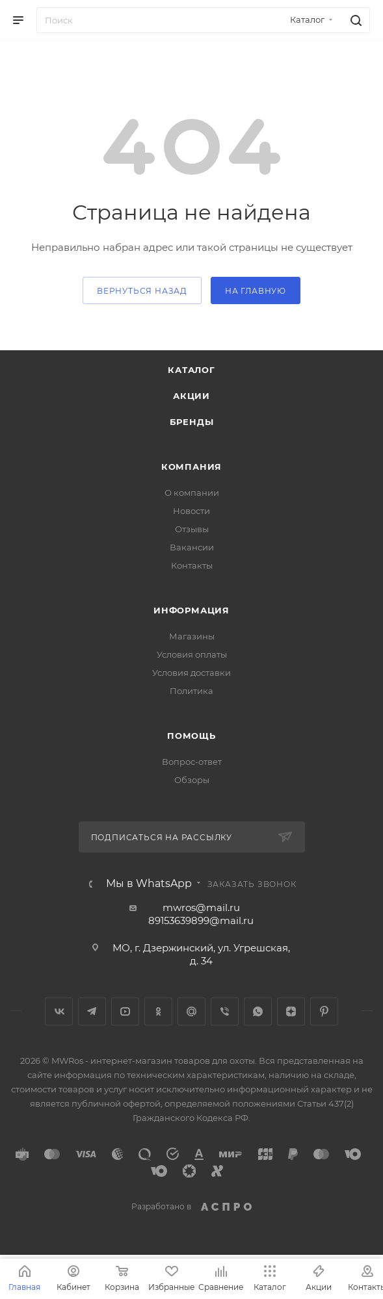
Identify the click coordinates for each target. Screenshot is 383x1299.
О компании (192, 492)
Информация (191, 610)
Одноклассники (158, 1011)
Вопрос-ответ (192, 761)
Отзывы (192, 529)
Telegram (92, 1011)
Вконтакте (59, 1011)
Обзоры (191, 780)
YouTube (125, 1011)
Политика (191, 691)
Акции (191, 396)
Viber (225, 1011)
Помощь (191, 735)
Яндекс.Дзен (291, 1011)
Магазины (192, 636)
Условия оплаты (192, 654)
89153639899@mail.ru (201, 920)
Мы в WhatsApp (149, 884)
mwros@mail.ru (201, 907)
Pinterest (324, 1011)
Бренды (192, 422)
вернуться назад (142, 291)
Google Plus (191, 1011)
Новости (191, 511)
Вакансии (192, 547)
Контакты (192, 565)
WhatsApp (258, 1011)
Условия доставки (191, 672)
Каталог (191, 370)
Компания (191, 466)
